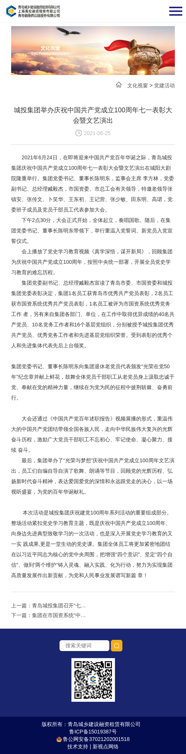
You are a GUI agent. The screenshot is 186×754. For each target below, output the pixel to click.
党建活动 (164, 85)
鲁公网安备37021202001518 (93, 739)
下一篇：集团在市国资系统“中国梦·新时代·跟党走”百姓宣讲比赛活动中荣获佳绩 (50, 615)
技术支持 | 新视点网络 (92, 747)
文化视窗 (137, 85)
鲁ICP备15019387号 (93, 732)
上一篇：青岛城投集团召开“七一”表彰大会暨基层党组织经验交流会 (50, 605)
